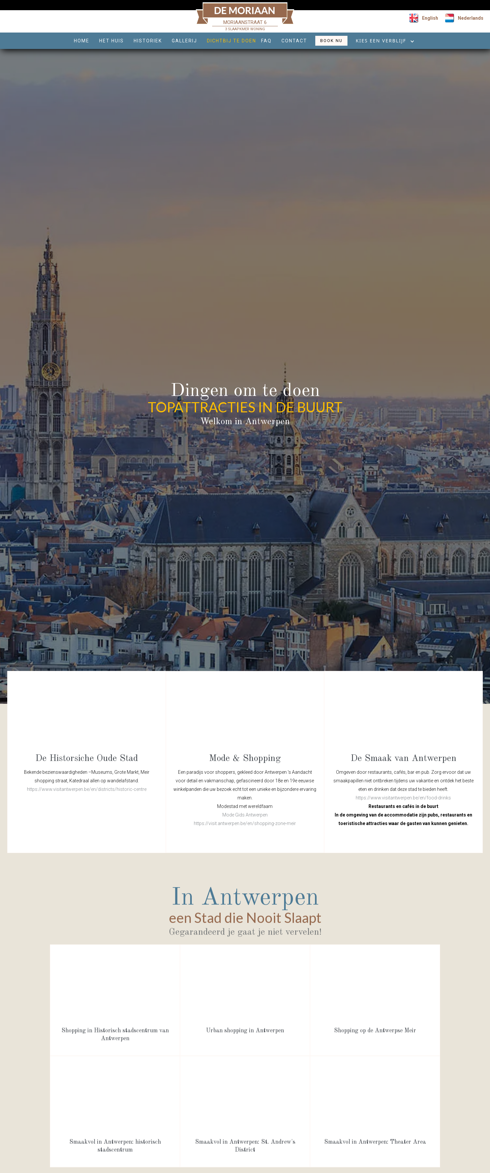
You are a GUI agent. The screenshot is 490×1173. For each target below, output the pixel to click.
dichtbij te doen (231, 40)
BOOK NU (331, 40)
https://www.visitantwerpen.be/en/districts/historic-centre (86, 789)
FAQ (266, 40)
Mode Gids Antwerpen (245, 814)
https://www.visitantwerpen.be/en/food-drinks (403, 797)
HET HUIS (111, 40)
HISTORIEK (148, 40)
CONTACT (294, 40)
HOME (81, 40)
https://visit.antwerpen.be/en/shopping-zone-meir (245, 823)
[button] (382, 42)
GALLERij (184, 40)
